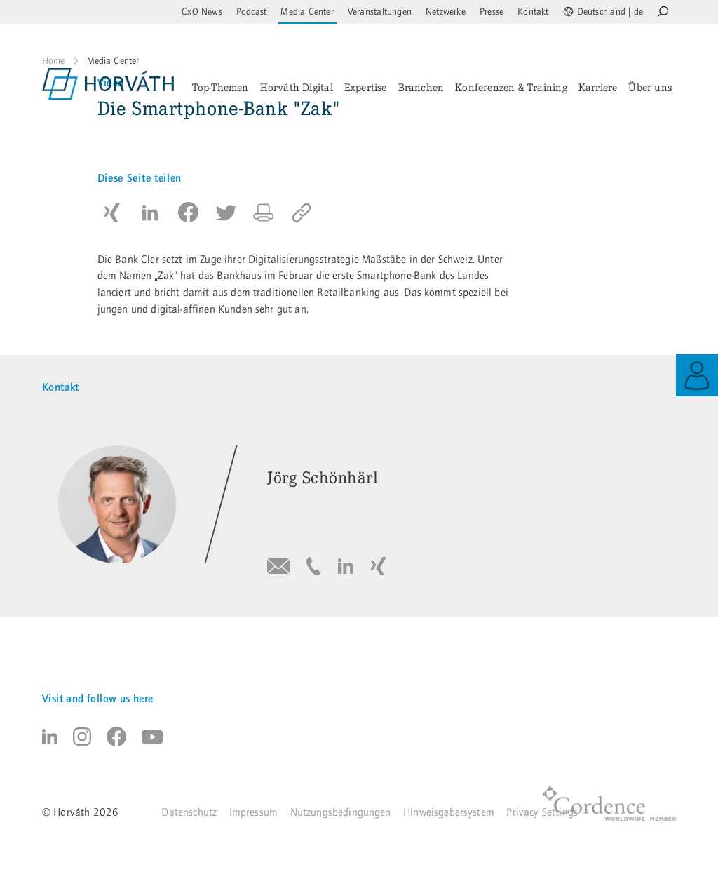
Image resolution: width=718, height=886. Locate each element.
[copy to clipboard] (301, 212)
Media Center (307, 12)
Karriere (598, 87)
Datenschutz (189, 812)
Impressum (253, 812)
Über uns (650, 87)
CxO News (202, 12)
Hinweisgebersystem (448, 812)
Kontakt (532, 12)
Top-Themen (220, 87)
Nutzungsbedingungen (340, 812)
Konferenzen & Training (511, 87)
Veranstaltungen (380, 12)
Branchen (421, 87)
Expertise (365, 87)
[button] (112, 212)
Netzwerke (446, 12)
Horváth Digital (296, 87)
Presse (491, 12)
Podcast (251, 12)
